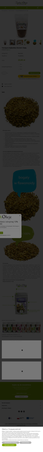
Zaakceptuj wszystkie (9, 445)
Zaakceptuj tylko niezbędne (10, 442)
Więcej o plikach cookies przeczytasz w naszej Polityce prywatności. (15, 439)
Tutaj (23, 436)
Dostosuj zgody (25, 442)
